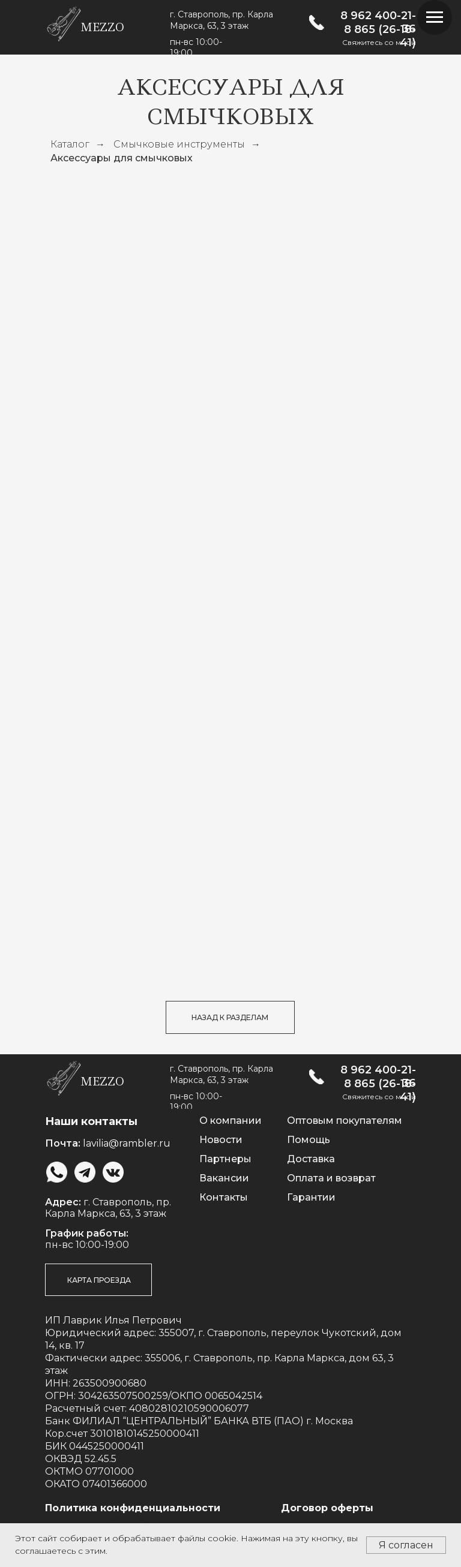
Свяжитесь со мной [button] (379, 42)
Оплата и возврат (331, 1178)
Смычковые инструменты (179, 144)
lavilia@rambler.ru (126, 1143)
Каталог (69, 144)
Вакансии (224, 1178)
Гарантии (311, 1197)
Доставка (311, 1159)
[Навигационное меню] (434, 17)
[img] (316, 22)
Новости (221, 1139)
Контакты (223, 1197)
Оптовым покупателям (344, 1120)
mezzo (102, 27)
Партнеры (225, 1159)
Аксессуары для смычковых (121, 158)
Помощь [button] (308, 1139)
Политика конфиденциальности (132, 1508)
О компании (230, 1120)
